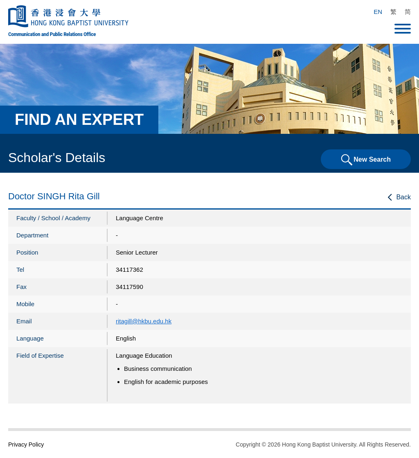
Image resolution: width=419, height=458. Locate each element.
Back (403, 197)
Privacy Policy (26, 444)
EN (378, 11)
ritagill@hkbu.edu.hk (143, 321)
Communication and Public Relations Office (52, 34)
